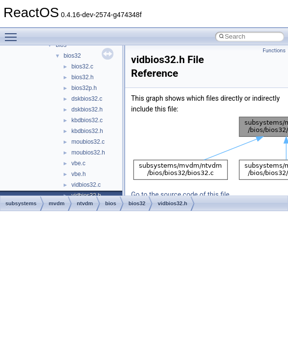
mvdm (57, 203)
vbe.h (78, 174)
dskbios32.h (87, 109)
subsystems (21, 203)
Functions (274, 50)
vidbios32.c (86, 184)
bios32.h (82, 77)
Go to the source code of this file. (181, 194)
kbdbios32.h (87, 131)
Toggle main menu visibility (13, 33)
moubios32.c (88, 141)
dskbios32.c (86, 98)
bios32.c (82, 66)
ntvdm (85, 203)
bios (110, 203)
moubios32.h (88, 152)
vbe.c (78, 163)
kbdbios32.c (87, 120)
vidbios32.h (172, 203)
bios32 (72, 55)
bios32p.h (84, 88)
